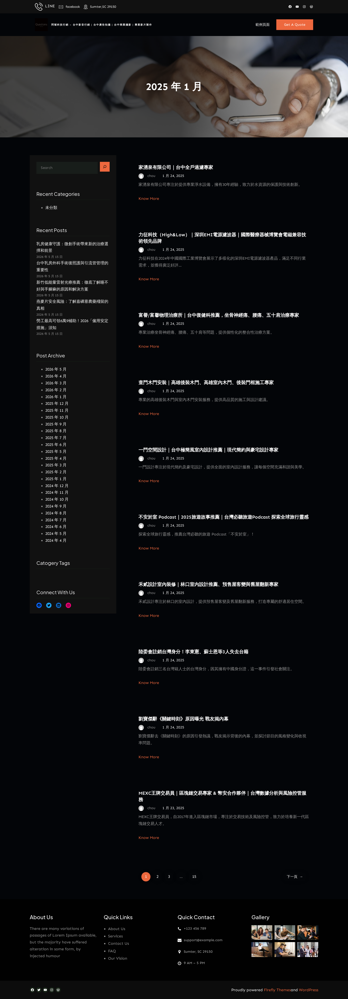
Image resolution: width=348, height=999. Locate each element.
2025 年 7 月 (56, 437)
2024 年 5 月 (56, 533)
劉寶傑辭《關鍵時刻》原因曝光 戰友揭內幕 (183, 719)
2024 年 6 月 (56, 526)
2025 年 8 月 (56, 430)
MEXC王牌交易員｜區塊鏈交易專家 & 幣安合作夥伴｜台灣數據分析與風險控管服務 (222, 796)
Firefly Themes (277, 989)
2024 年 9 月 (56, 506)
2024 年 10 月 (57, 499)
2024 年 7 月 (56, 520)
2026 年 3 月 (56, 383)
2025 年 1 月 (56, 478)
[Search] (105, 167)
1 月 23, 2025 (173, 808)
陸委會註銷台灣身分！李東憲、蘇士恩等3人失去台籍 (193, 651)
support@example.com (203, 940)
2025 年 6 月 (56, 444)
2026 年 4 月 (56, 376)
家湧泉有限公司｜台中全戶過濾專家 (175, 167)
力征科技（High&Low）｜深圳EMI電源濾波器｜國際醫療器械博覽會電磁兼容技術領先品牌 (222, 238)
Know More (148, 198)
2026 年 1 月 (56, 396)
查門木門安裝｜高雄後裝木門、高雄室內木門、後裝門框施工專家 (206, 382)
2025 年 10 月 (57, 417)
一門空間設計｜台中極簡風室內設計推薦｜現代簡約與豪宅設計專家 (208, 450)
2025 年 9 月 (56, 424)
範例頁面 (262, 24)
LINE (50, 6)
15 (194, 876)
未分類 (51, 207)
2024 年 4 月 (56, 540)
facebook (73, 7)
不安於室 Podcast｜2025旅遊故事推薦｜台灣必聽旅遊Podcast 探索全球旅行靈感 (223, 517)
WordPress (308, 989)
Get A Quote (294, 24)
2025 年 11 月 (57, 410)
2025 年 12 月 (57, 403)
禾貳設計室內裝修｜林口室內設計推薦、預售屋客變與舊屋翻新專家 (208, 584)
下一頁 (295, 877)
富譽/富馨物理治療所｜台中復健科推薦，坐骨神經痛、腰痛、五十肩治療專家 (218, 315)
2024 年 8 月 (56, 513)
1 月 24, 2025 (173, 176)
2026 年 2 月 (56, 389)
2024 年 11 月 (57, 492)
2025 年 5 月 (56, 451)
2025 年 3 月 (56, 465)
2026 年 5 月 (56, 369)
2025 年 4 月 (56, 458)
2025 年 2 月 (56, 471)
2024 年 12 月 (57, 485)
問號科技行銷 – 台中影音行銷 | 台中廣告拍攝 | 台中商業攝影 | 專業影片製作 (101, 24)
